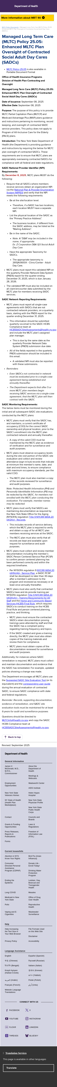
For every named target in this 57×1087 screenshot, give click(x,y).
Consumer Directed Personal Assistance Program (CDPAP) (13, 867)
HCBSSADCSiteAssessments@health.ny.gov (33, 330)
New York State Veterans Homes (12, 794)
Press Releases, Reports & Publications (12, 834)
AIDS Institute (34, 788)
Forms (7, 841)
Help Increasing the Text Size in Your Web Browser (13, 931)
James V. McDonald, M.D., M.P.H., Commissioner (12, 770)
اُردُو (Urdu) (33, 985)
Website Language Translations (13, 991)
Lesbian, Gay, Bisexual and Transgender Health (34, 884)
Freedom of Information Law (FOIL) (35, 834)
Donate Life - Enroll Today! (34, 864)
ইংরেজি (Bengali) (12, 966)
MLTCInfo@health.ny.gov (15, 720)
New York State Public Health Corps (35, 809)
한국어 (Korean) (35, 970)
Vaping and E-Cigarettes (11, 913)
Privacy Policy (11, 941)
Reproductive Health (34, 906)
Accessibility (34, 941)
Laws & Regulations (34, 825)
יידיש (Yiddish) (35, 975)
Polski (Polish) (35, 980)
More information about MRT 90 (23, 17)
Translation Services (16, 1053)
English (8, 956)
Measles (32, 892)
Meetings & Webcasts (33, 777)
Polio (7, 905)
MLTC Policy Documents (10, 27)
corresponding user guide (36, 684)
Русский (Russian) (37, 961)
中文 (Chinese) (11, 961)
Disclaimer (33, 936)
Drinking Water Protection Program (35, 873)
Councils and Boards (34, 818)
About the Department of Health (35, 768)
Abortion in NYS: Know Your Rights (12, 857)
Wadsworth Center (37, 783)
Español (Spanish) (36, 956)
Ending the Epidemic (9, 881)
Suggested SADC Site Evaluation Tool (26, 680)
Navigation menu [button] (5, 6)
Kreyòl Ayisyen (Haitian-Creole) (12, 971)
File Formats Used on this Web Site (36, 930)
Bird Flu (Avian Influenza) (35, 857)
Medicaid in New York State (12, 898)
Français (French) (12, 985)
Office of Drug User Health (35, 898)
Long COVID (10, 892)
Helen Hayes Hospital (34, 794)
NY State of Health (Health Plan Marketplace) (13, 802)
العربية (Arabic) (11, 980)
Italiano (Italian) (35, 966)
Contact (8, 817)
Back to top (12, 737)
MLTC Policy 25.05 (16, 69)
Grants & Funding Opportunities (12, 825)
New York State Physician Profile (36, 801)
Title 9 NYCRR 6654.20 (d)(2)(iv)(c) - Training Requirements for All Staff (29, 598)
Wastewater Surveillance (34, 913)
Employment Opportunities (10, 784)
